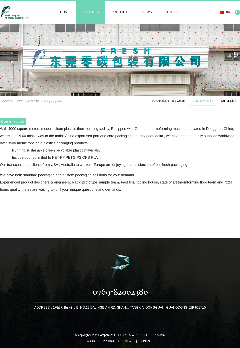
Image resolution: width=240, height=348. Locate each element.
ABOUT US (90, 12)
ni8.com (160, 335)
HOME (65, 12)
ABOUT (92, 341)
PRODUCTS (121, 12)
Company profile (53, 101)
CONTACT (172, 12)
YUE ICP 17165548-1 (124, 335)
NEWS (147, 12)
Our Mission (228, 100)
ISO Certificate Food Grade (168, 100)
